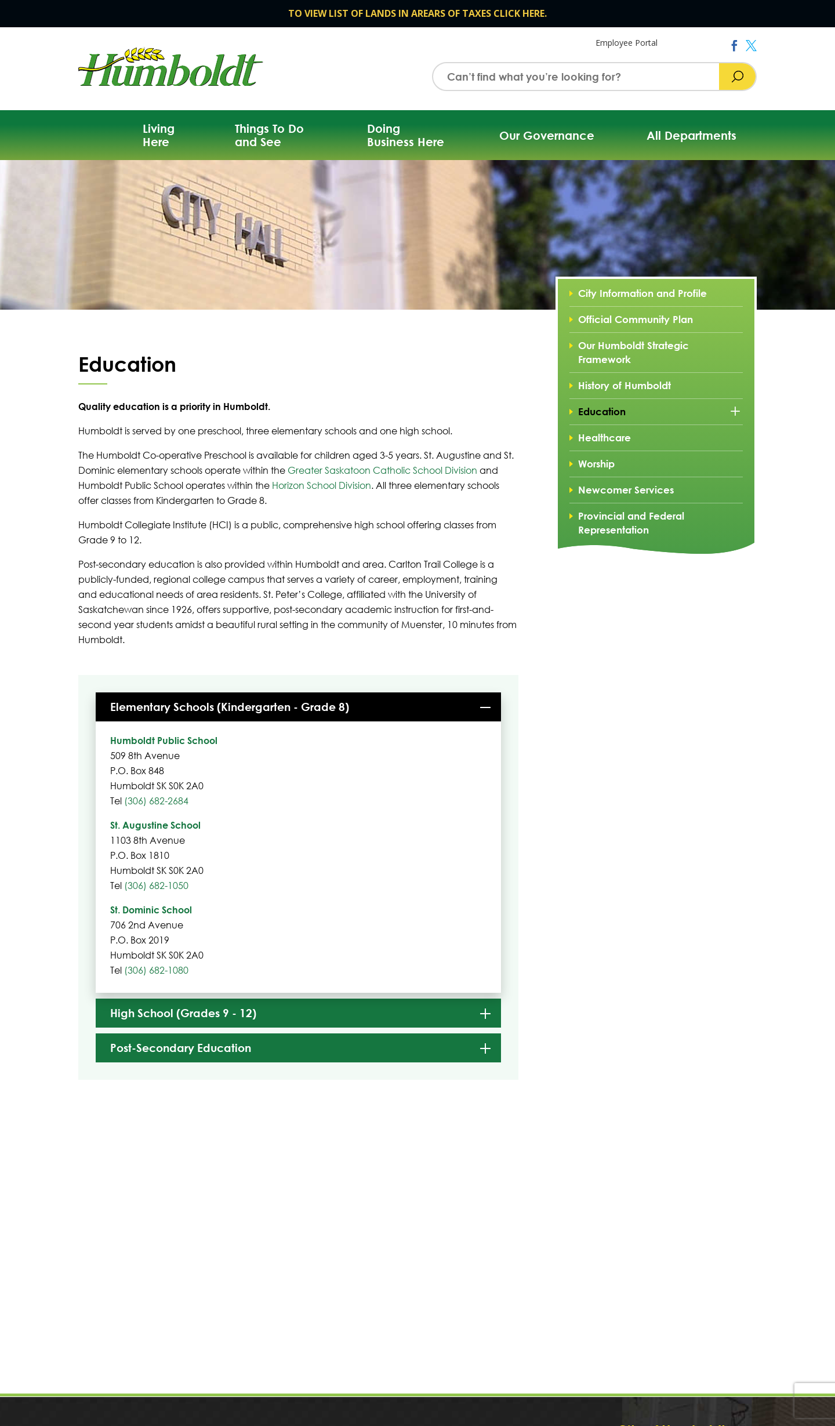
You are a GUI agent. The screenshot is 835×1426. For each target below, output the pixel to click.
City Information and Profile (642, 293)
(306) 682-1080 (156, 970)
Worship (596, 463)
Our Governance (546, 135)
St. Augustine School (155, 824)
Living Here (159, 135)
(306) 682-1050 (156, 885)
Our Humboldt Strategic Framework (633, 352)
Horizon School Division (321, 485)
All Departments (691, 135)
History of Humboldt (624, 385)
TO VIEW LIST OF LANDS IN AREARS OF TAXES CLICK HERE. (417, 13)
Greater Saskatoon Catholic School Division (382, 470)
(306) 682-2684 (156, 800)
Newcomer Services (626, 489)
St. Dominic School (151, 909)
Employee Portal (627, 42)
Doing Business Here (405, 135)
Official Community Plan (635, 319)
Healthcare (604, 437)
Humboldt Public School (163, 740)
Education (602, 411)
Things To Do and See (269, 135)
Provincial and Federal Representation (631, 522)
